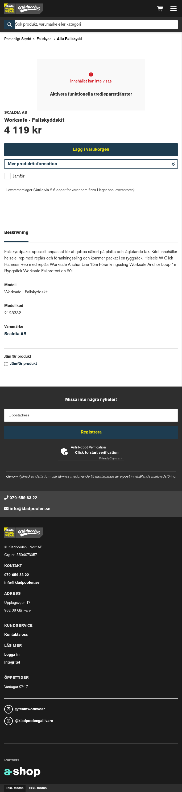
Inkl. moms (14, 788)
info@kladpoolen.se (30, 509)
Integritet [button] (12, 662)
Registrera (91, 432)
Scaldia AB (15, 334)
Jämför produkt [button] (20, 364)
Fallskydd (44, 39)
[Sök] (91, 24)
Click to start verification (96, 453)
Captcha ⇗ (110, 459)
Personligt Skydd (17, 39)
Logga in (11, 655)
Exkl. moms (38, 788)
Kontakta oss (16, 635)
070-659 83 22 (23, 498)
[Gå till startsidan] (23, 8)
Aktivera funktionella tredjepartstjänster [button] (91, 94)
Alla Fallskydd (69, 39)
